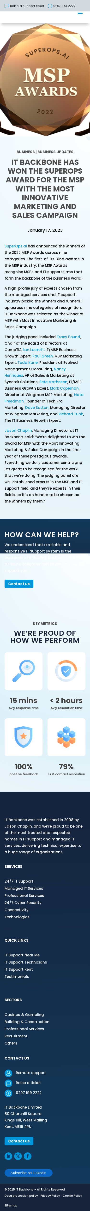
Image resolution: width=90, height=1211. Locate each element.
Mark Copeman (64, 388)
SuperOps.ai (16, 246)
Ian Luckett (33, 349)
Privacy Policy (50, 1196)
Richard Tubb (71, 414)
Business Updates (55, 151)
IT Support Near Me (22, 955)
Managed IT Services (24, 888)
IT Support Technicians (26, 962)
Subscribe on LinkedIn (28, 1173)
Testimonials (17, 976)
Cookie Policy (72, 1196)
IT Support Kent (19, 969)
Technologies (17, 917)
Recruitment (16, 1036)
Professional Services (24, 895)
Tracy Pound (68, 336)
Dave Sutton (36, 407)
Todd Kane (28, 362)
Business (26, 151)
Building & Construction (27, 1021)
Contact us (19, 583)
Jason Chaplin (18, 430)
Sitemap (11, 1205)
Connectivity (17, 909)
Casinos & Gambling (24, 1014)
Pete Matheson (53, 381)
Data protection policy (21, 1196)
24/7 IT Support (19, 881)
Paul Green (42, 356)
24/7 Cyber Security (23, 902)
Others (11, 1043)
